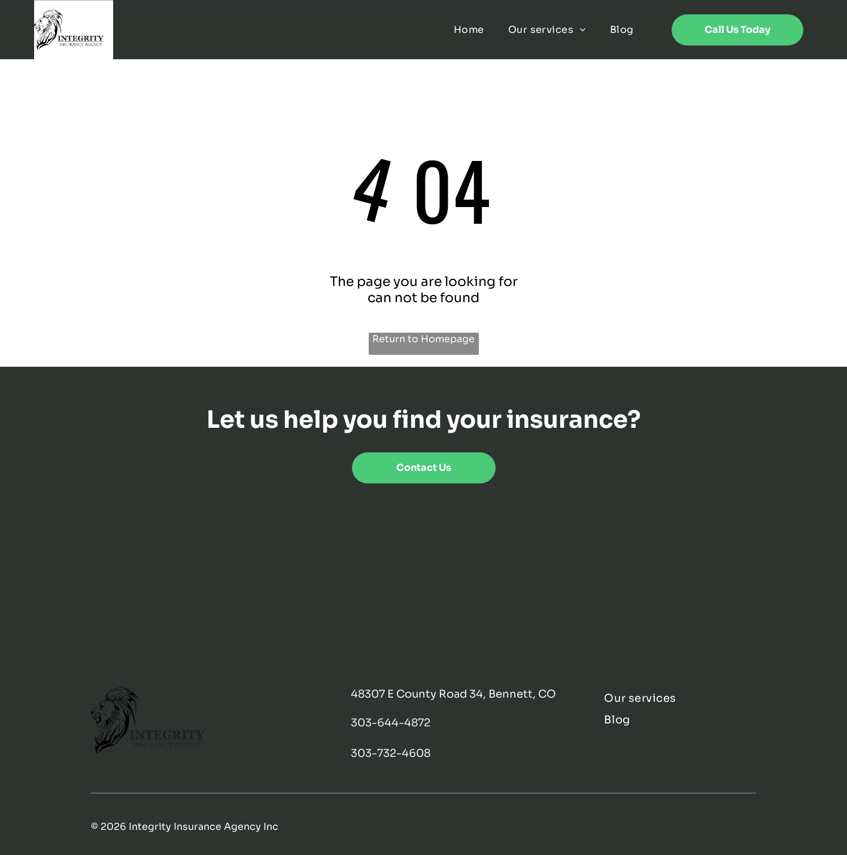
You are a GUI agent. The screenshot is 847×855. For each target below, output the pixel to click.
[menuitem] (469, 29)
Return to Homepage (423, 339)
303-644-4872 (390, 722)
